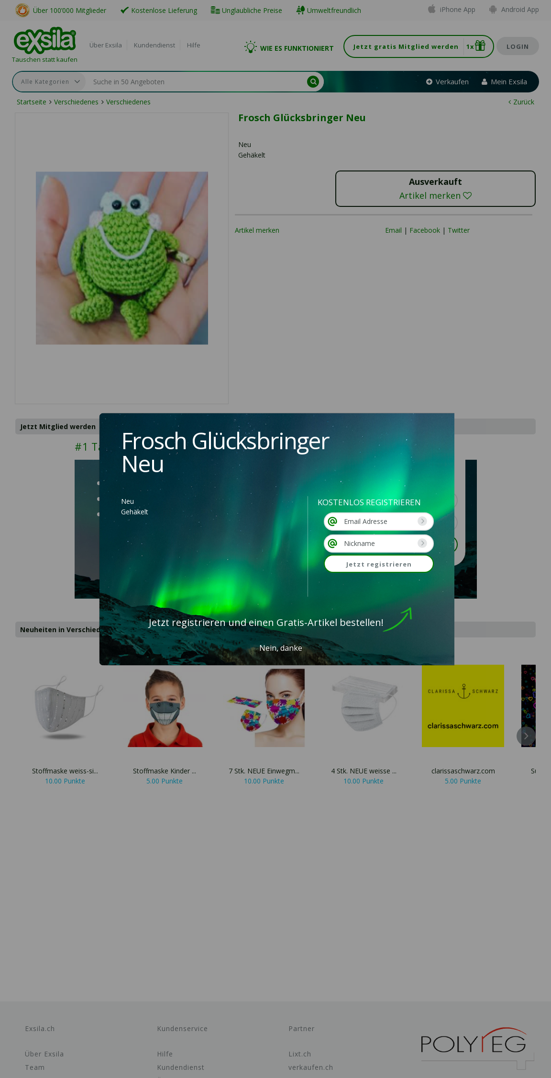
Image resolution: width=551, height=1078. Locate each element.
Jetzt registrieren (379, 564)
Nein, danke (280, 648)
